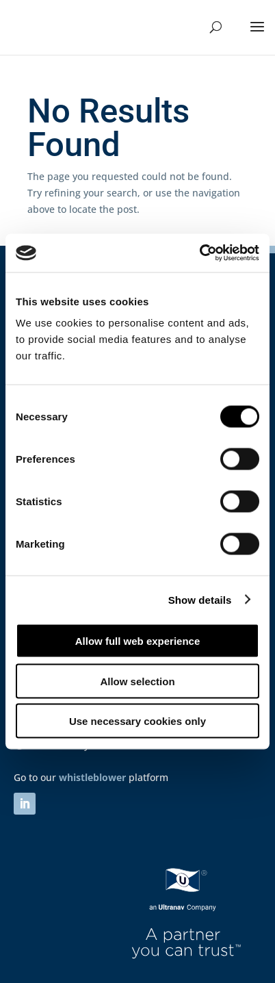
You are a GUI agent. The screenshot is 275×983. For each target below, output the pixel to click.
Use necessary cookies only (137, 721)
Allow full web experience (137, 641)
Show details (200, 599)
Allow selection (137, 681)
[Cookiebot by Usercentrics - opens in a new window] (199, 253)
